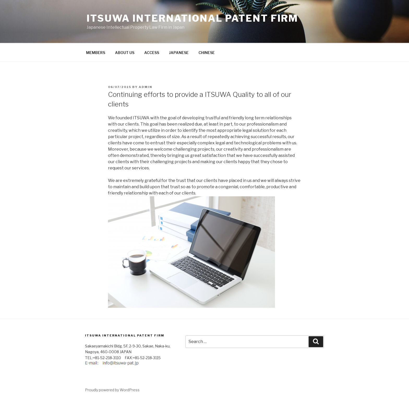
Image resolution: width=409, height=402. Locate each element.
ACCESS (151, 52)
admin (145, 87)
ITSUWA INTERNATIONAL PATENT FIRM (192, 18)
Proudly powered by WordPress (112, 390)
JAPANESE (179, 52)
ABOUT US (124, 52)
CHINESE (207, 52)
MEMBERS (95, 52)
